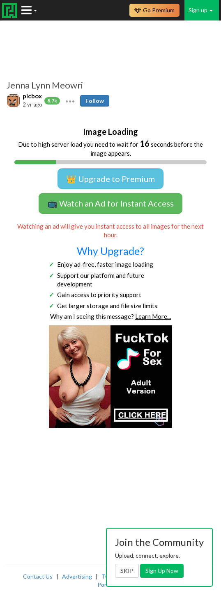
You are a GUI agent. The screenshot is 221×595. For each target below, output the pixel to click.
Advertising (77, 576)
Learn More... (153, 316)
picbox (32, 96)
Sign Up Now (161, 570)
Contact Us (38, 576)
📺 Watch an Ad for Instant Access (110, 203)
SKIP (127, 570)
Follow (94, 100)
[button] (70, 100)
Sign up (201, 10)
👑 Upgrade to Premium (110, 179)
